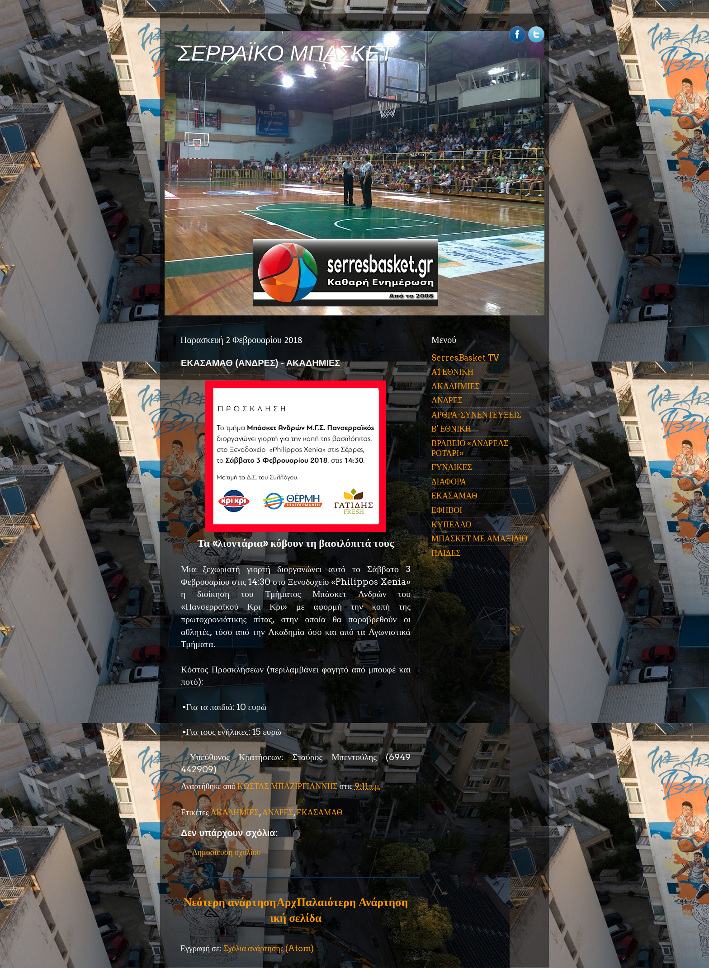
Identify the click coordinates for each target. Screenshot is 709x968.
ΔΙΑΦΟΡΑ (448, 481)
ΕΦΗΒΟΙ (446, 510)
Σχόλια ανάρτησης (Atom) (268, 948)
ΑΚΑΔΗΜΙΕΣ (235, 812)
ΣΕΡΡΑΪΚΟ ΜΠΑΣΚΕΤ (285, 53)
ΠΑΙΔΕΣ (446, 553)
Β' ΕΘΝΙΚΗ (451, 428)
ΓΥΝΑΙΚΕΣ (451, 467)
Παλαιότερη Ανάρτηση (352, 902)
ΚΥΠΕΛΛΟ (451, 524)
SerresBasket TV (465, 357)
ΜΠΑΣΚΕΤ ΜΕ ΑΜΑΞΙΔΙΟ (479, 538)
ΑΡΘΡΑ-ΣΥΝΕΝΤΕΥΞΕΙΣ (476, 414)
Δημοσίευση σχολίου (226, 852)
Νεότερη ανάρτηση (230, 902)
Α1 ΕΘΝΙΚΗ (452, 371)
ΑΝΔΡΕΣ (277, 812)
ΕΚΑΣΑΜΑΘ (320, 812)
